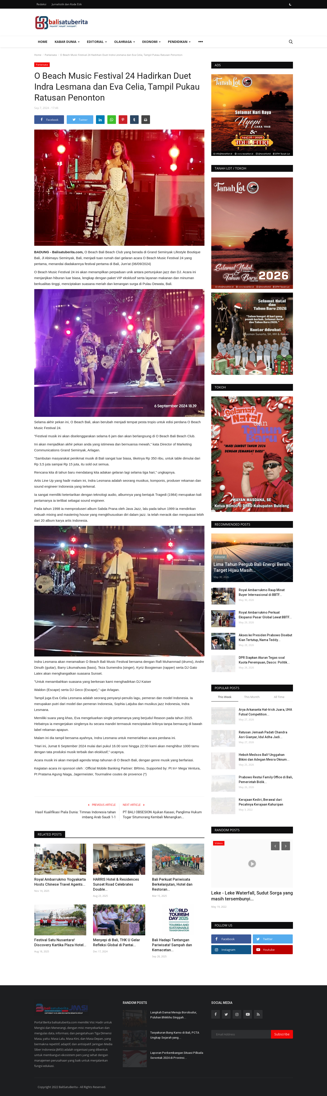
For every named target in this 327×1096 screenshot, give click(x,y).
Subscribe (282, 1034)
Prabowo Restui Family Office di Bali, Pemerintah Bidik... (266, 779)
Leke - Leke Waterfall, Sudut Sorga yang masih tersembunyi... (252, 896)
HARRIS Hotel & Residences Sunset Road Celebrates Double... (116, 884)
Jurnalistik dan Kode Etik (67, 4)
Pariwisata (51, 55)
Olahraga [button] (124, 41)
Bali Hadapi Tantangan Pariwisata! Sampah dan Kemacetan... (172, 945)
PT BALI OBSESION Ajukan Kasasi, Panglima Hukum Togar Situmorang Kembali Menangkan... (162, 814)
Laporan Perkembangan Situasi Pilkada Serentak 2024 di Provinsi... (176, 1055)
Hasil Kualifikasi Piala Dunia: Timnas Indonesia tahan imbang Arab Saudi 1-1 (75, 814)
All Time (279, 697)
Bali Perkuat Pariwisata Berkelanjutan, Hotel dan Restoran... (172, 884)
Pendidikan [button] (179, 41)
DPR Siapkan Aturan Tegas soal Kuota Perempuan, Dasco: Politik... (264, 660)
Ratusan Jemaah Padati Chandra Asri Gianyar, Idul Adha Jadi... (263, 734)
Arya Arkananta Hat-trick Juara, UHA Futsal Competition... (265, 712)
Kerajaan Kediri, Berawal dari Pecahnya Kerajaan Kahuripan (261, 802)
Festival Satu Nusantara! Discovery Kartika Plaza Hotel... (60, 942)
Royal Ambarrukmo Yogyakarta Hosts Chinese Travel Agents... (60, 882)
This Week (224, 697)
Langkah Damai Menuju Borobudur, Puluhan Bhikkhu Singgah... (173, 1015)
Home (42, 41)
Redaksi (41, 4)
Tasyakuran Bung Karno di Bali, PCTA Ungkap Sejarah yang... (174, 1035)
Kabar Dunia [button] (67, 41)
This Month (252, 697)
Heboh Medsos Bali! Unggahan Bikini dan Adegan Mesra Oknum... (264, 757)
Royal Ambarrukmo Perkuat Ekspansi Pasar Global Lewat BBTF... (265, 615)
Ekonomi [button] (151, 41)
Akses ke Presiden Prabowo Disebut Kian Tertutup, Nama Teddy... (265, 637)
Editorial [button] (97, 41)
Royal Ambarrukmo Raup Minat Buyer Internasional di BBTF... (262, 592)
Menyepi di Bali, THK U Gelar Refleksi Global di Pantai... (116, 942)
